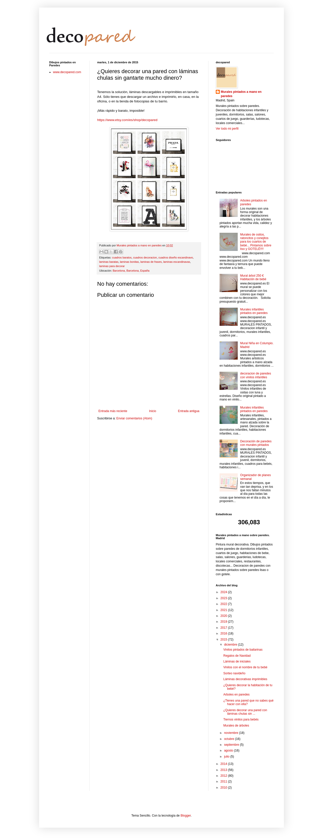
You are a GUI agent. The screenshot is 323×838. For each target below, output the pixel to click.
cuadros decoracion (145, 257)
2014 (224, 764)
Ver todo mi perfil (227, 128)
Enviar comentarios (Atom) (134, 418)
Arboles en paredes (236, 694)
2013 (224, 770)
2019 (224, 621)
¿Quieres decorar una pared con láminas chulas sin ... (245, 711)
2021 (224, 610)
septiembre (232, 744)
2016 (224, 633)
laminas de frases (151, 261)
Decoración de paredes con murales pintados (256, 443)
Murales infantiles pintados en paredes (254, 311)
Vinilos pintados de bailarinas (242, 649)
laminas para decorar (112, 266)
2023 (224, 598)
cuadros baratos (121, 257)
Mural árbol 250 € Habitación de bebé (253, 277)
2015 (224, 639)
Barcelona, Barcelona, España (131, 270)
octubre (229, 739)
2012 (224, 775)
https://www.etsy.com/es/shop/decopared (127, 120)
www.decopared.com (67, 72)
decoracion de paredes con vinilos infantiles (255, 375)
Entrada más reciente (112, 411)
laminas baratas (108, 261)
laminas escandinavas (176, 261)
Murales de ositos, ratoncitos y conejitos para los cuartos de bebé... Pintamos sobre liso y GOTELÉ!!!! (255, 242)
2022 (224, 604)
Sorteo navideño (234, 673)
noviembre (231, 733)
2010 (224, 787)
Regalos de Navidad (237, 655)
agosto (229, 750)
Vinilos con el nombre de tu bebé (245, 667)
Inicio (152, 411)
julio (227, 756)
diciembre (231, 644)
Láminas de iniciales (237, 661)
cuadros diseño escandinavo (175, 257)
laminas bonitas (129, 261)
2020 (224, 616)
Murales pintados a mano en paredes (241, 94)
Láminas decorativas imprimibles (245, 679)
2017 (224, 627)
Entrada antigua (188, 411)
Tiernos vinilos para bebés (241, 719)
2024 (224, 592)
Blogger (185, 815)
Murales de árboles (236, 725)
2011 (224, 781)
